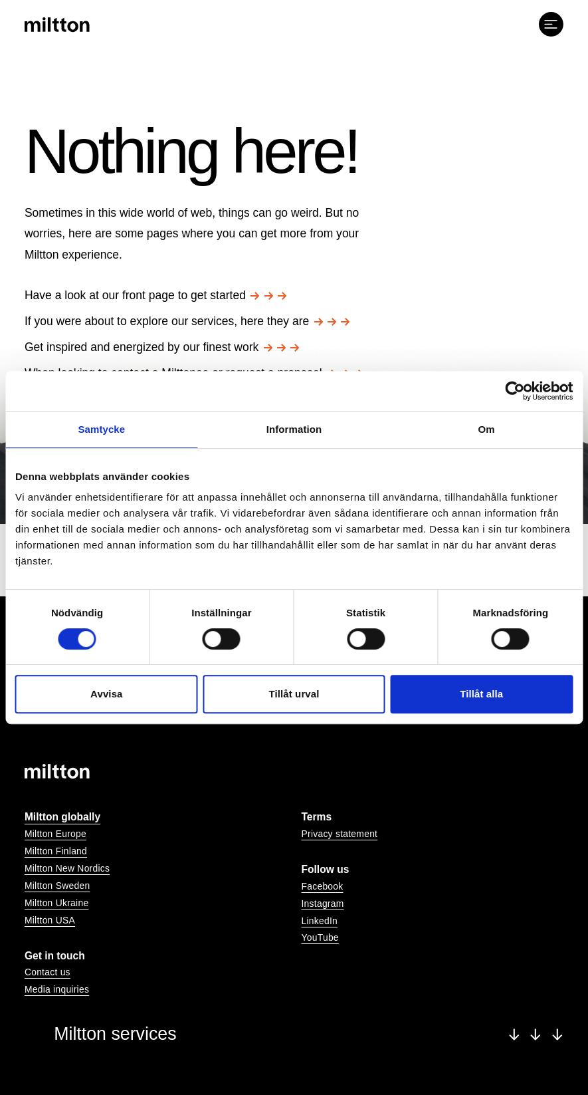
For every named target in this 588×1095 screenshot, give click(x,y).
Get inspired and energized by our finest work (162, 347)
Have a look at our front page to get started (155, 295)
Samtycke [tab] (101, 429)
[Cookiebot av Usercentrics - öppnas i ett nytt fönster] (514, 391)
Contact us (47, 972)
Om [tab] (486, 429)
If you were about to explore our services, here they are (187, 321)
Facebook (322, 886)
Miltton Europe (55, 833)
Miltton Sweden (57, 885)
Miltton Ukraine (56, 903)
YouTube (320, 937)
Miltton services (308, 1034)
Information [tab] (294, 429)
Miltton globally (62, 816)
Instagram (323, 903)
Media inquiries (57, 989)
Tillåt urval (294, 693)
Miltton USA (50, 920)
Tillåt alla (481, 693)
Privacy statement (340, 833)
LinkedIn (320, 920)
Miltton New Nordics (67, 868)
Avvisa (106, 693)
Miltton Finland (56, 851)
